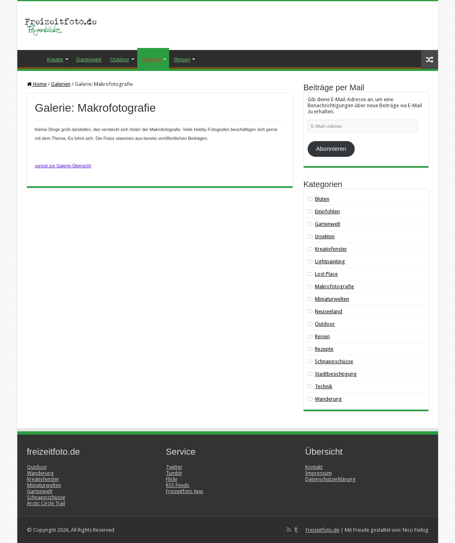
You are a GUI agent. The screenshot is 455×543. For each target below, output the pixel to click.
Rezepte (324, 349)
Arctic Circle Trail (46, 503)
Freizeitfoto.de (322, 530)
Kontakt (314, 467)
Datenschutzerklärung (330, 479)
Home (37, 84)
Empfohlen (327, 211)
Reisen (182, 59)
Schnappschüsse (334, 361)
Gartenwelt (88, 59)
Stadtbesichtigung (336, 374)
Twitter (174, 467)
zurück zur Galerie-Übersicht (63, 165)
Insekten (325, 236)
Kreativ (55, 59)
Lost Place (326, 274)
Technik (323, 386)
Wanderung (328, 399)
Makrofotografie (334, 286)
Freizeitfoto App (184, 491)
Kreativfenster (331, 249)
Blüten (322, 199)
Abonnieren (331, 149)
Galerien (151, 59)
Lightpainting (330, 261)
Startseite (31, 58)
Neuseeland (328, 311)
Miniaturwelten (332, 299)
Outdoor (119, 59)
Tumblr (174, 473)
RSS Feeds (177, 485)
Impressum (318, 473)
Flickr (172, 479)
